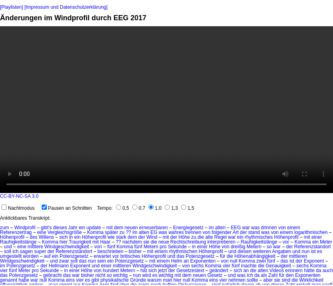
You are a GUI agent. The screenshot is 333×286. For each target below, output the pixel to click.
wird (146, 275)
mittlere (35, 246)
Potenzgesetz (74, 256)
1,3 (171, 208)
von (282, 227)
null (233, 261)
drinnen (269, 227)
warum (154, 280)
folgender (221, 232)
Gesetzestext (190, 270)
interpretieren (221, 242)
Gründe (138, 280)
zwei (261, 261)
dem (118, 227)
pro (163, 246)
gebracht (52, 275)
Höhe (184, 237)
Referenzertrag (16, 232)
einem (293, 227)
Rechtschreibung (188, 242)
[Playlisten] (11, 7)
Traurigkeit (80, 242)
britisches (130, 256)
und (8, 246)
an (186, 261)
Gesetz (215, 275)
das (180, 256)
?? (128, 232)
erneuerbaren (153, 227)
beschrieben (110, 251)
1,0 (155, 208)
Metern (151, 246)
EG (153, 232)
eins (70, 280)
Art (236, 232)
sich (63, 237)
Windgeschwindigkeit (66, 246)
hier (63, 242)
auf (47, 256)
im (211, 227)
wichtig (120, 275)
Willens (46, 237)
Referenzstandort (312, 246)
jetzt (162, 270)
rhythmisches (259, 237)
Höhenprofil (12, 237)
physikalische (114, 280)
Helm (176, 261)
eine (41, 232)
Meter (326, 242)
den (290, 275)
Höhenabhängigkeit (255, 256)
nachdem (132, 242)
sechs (197, 266)
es (319, 251)
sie (146, 242)
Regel (220, 237)
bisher (135, 251)
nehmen (236, 280)
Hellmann (59, 266)
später (111, 232)
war (246, 227)
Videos (276, 270)
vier (226, 266)
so (269, 246)
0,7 (138, 208)
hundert (111, 270)
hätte (309, 270)
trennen (193, 232)
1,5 (187, 208)
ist (313, 251)
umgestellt (11, 256)
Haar (105, 242)
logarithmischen (310, 232)
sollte (252, 280)
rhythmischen (183, 251)
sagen (26, 251)
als (264, 275)
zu (122, 232)
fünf (111, 246)
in (71, 237)
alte (209, 237)
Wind (151, 237)
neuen (131, 227)
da (318, 270)
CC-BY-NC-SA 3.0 (19, 196)
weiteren (262, 251)
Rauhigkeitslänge (18, 242)
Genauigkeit (278, 266)
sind (285, 280)
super (40, 251)
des (33, 237)
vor (286, 242)
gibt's (46, 227)
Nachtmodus (18, 208)
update (94, 227)
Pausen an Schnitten (67, 208)
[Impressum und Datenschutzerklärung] (65, 7)
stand (254, 232)
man (167, 280)
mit (109, 227)
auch (328, 270)
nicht (100, 275)
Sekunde (177, 246)
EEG (236, 227)
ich (15, 251)
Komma (95, 232)
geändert (219, 270)
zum (4, 227)
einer (317, 237)
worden (30, 256)
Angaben (281, 251)
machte (248, 266)
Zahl (272, 275)
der (243, 232)
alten (220, 227)
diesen (245, 251)
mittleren (298, 256)
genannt (8, 280)
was (255, 227)
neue (163, 242)
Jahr (72, 227)
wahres (176, 232)
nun (306, 251)
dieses (60, 227)
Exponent (314, 261)
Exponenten (203, 261)
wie (111, 237)
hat (144, 270)
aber (268, 280)
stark (121, 237)
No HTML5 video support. (166, 109)
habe (24, 280)
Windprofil (24, 227)
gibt (95, 280)
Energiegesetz (188, 227)
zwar (64, 261)
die (201, 237)
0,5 (122, 208)
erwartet (102, 256)
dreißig (238, 246)
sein (101, 261)
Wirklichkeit (311, 280)
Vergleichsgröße (64, 232)
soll (7, 251)
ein (82, 227)
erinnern (294, 270)
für (222, 256)
